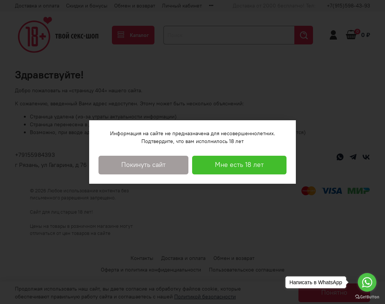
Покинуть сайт (143, 165)
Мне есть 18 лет (239, 165)
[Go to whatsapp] (367, 282)
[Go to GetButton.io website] (367, 296)
